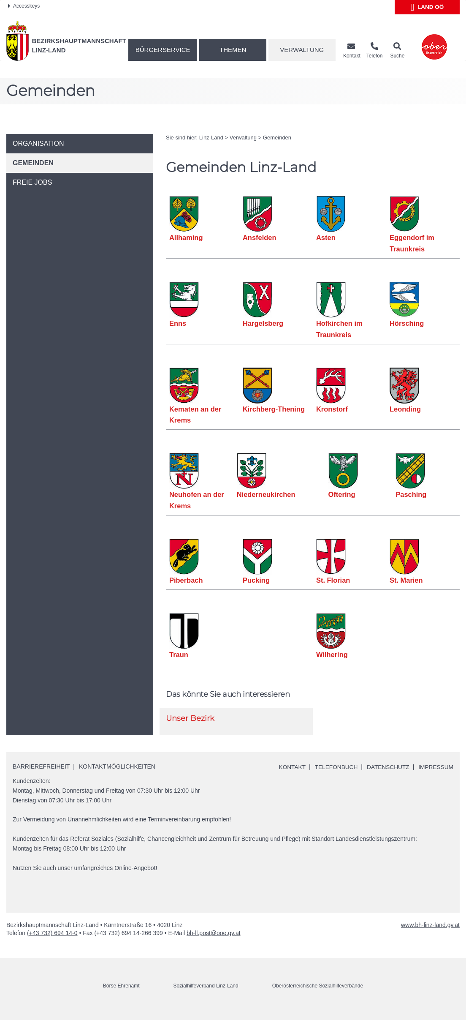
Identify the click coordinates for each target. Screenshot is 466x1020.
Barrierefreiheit (41, 766)
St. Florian (333, 580)
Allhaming (186, 237)
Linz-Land (211, 137)
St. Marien (406, 580)
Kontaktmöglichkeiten (117, 766)
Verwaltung (302, 49)
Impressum (295, 776)
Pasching (411, 494)
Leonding (405, 409)
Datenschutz (388, 767)
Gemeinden (277, 137)
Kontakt (291, 767)
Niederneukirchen (266, 494)
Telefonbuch (336, 767)
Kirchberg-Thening (274, 409)
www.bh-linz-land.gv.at (430, 934)
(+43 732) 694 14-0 (52, 942)
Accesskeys (24, 6)
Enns (177, 323)
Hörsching (407, 323)
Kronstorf (332, 409)
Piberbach (186, 580)
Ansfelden (259, 237)
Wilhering (332, 654)
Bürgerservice (162, 49)
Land (427, 7)
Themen (232, 49)
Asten (326, 237)
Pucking (256, 580)
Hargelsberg (263, 323)
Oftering (341, 494)
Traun (178, 654)
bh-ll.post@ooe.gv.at (214, 942)
